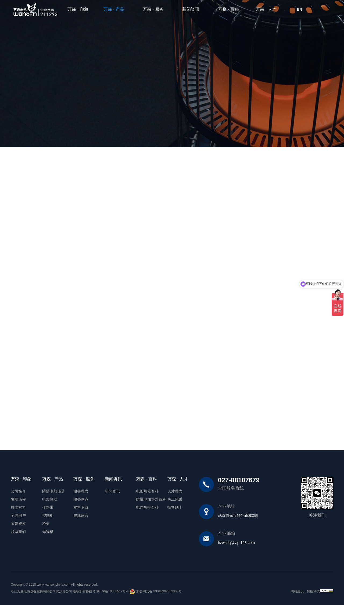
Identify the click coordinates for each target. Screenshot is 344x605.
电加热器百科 (147, 491)
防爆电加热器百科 (151, 499)
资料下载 (80, 507)
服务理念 (80, 491)
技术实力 (18, 507)
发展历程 (18, 499)
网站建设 (297, 591)
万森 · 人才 (266, 9)
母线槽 (47, 531)
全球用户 (18, 515)
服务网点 (80, 499)
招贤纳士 (174, 507)
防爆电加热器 (53, 491)
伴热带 (47, 507)
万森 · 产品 (116, 9)
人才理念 (174, 491)
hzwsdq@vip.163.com (236, 542)
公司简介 (18, 491)
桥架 (46, 523)
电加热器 (49, 499)
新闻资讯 (190, 9)
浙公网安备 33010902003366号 (156, 591)
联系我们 (18, 531)
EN (299, 9)
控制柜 (47, 515)
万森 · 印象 (77, 9)
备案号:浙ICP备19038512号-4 (107, 591)
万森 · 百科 (228, 9)
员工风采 (174, 499)
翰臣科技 (313, 591)
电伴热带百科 (147, 507)
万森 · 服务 (153, 9)
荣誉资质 (18, 523)
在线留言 (80, 515)
